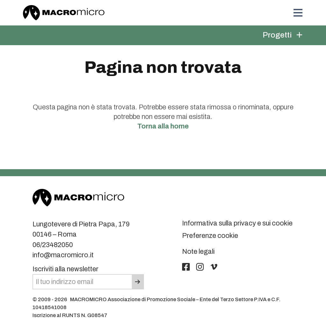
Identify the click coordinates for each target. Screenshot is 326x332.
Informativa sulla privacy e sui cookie (237, 223)
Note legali (198, 251)
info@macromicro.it (63, 255)
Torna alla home (163, 126)
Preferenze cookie (210, 235)
